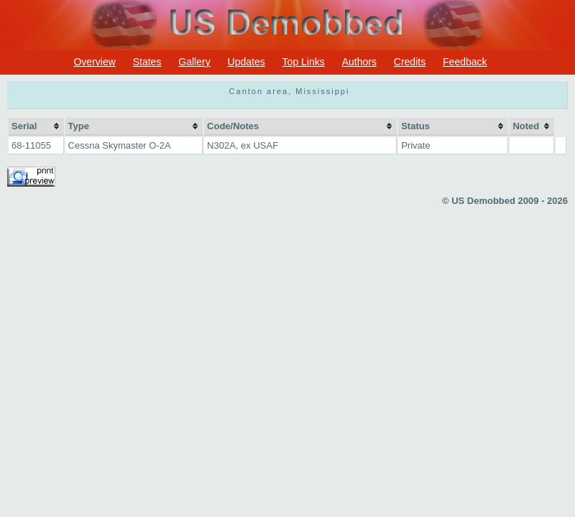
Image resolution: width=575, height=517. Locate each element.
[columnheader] (36, 127)
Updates (246, 61)
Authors (359, 61)
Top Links (303, 61)
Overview (94, 61)
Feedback (465, 61)
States (147, 61)
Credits (410, 61)
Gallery (194, 61)
